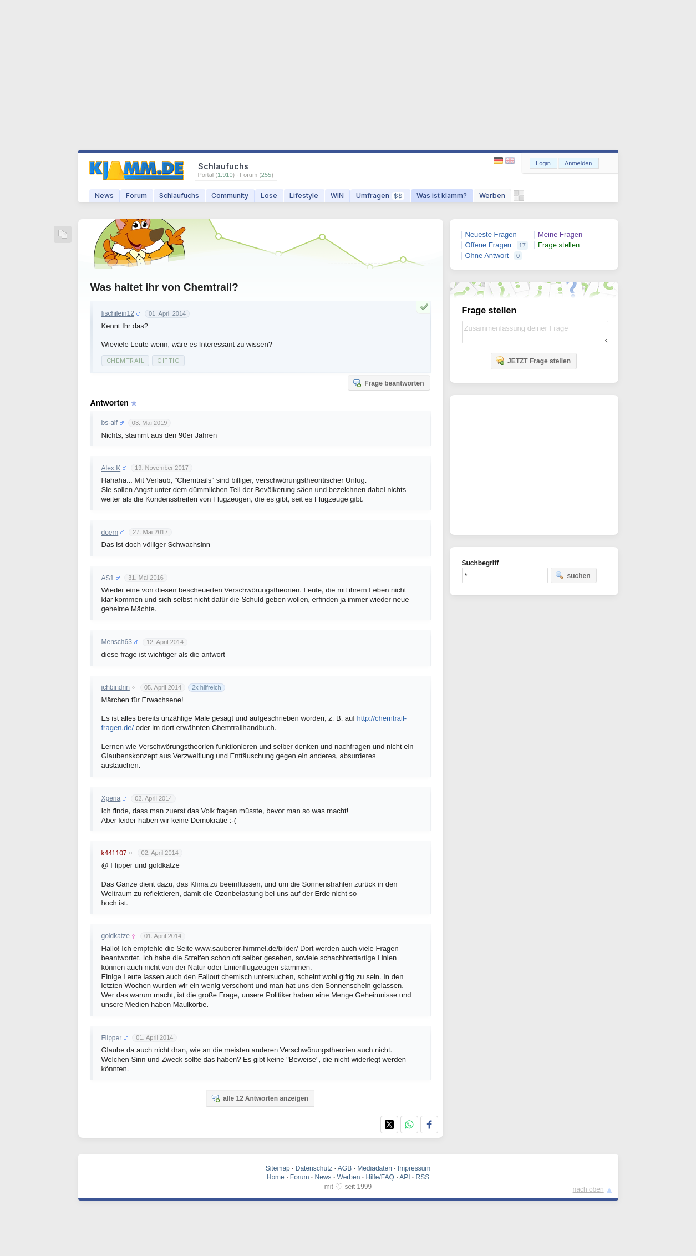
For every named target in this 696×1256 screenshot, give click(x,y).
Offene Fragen (488, 245)
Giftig (168, 360)
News (104, 195)
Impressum (414, 1168)
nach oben (588, 1189)
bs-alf (109, 422)
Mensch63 (116, 642)
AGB (345, 1168)
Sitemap (278, 1168)
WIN (337, 195)
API (404, 1177)
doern (110, 532)
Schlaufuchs (179, 195)
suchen (573, 575)
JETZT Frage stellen (533, 360)
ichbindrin (115, 687)
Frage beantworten (388, 382)
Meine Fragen (560, 234)
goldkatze (115, 936)
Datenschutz (314, 1168)
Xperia (111, 798)
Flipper (111, 1038)
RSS (423, 1177)
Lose (269, 195)
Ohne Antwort (487, 255)
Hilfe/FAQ (379, 1177)
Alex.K (111, 468)
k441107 (114, 853)
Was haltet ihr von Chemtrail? (164, 287)
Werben (492, 195)
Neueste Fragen (491, 234)
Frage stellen (559, 245)
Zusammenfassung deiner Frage (535, 332)
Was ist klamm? (441, 195)
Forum (136, 195)
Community (229, 195)
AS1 (107, 578)
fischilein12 (117, 313)
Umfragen (380, 195)
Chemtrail (125, 360)
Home (276, 1177)
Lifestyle (303, 195)
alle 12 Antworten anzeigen (259, 1097)
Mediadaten (374, 1168)
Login (543, 163)
